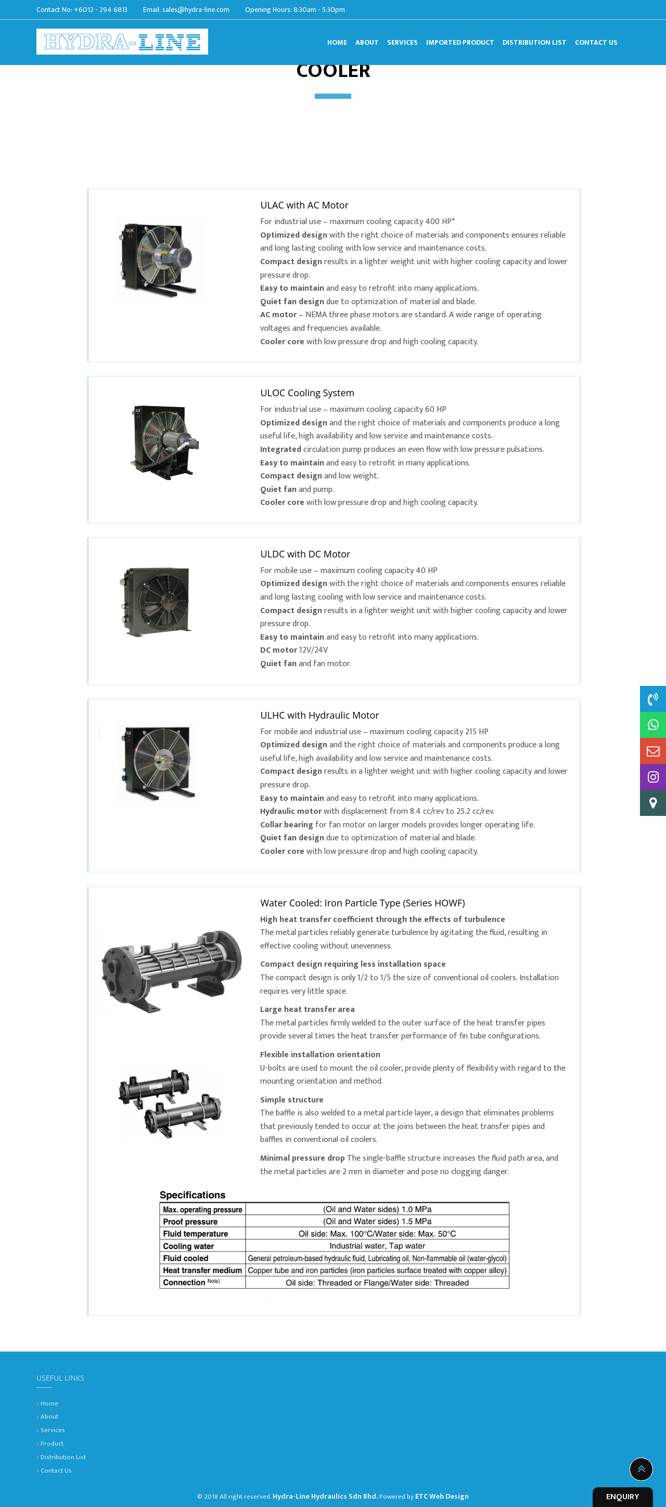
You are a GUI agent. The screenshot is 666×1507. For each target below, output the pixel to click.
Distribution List (535, 41)
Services (402, 41)
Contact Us (596, 41)
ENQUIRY (622, 1497)
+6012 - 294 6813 (100, 8)
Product (52, 1443)
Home (49, 1403)
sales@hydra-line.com (195, 8)
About (367, 41)
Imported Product (460, 41)
